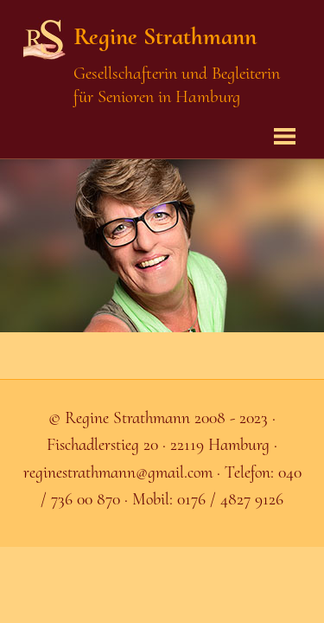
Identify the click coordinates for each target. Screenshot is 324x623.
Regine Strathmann (165, 36)
